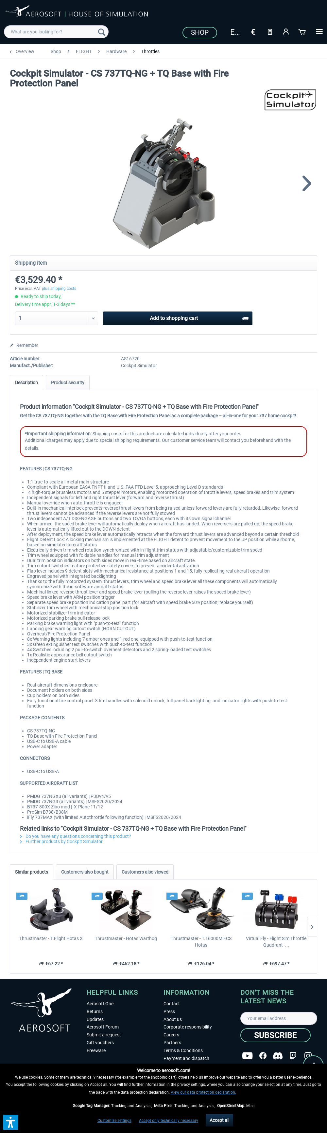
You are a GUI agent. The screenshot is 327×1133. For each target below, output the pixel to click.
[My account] (286, 31)
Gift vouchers (100, 1042)
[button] (10, 1122)
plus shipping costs (59, 288)
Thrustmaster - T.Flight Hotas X (51, 938)
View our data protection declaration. (203, 1092)
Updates (95, 1019)
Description (26, 382)
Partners (172, 1042)
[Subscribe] (275, 1035)
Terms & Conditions (183, 1050)
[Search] (102, 31)
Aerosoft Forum (103, 1026)
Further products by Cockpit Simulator (61, 841)
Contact (172, 1003)
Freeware (96, 1050)
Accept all (219, 1120)
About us (173, 1019)
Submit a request (104, 1034)
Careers (171, 1034)
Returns (95, 1011)
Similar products (31, 872)
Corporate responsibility (188, 1026)
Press (169, 1011)
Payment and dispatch (186, 1058)
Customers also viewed (145, 872)
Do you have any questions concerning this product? (75, 836)
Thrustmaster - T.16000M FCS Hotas (201, 942)
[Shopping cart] (302, 31)
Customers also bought (85, 872)
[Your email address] (278, 1018)
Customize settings (114, 1120)
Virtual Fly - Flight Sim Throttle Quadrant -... (276, 942)
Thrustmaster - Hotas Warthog (126, 938)
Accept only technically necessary (168, 1120)
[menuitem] (56, 31)
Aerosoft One (100, 1003)
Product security (67, 382)
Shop (200, 32)
